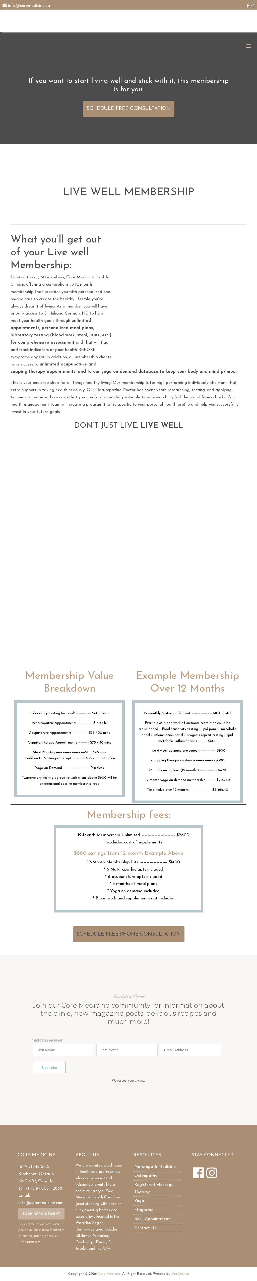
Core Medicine (109, 1274)
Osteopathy (145, 1176)
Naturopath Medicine (155, 1167)
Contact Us (145, 1228)
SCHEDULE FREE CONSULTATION (129, 108)
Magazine (143, 1210)
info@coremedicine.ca (29, 6)
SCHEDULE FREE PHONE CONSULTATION (129, 934)
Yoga (139, 1201)
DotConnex (180, 1274)
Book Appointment (41, 1213)
